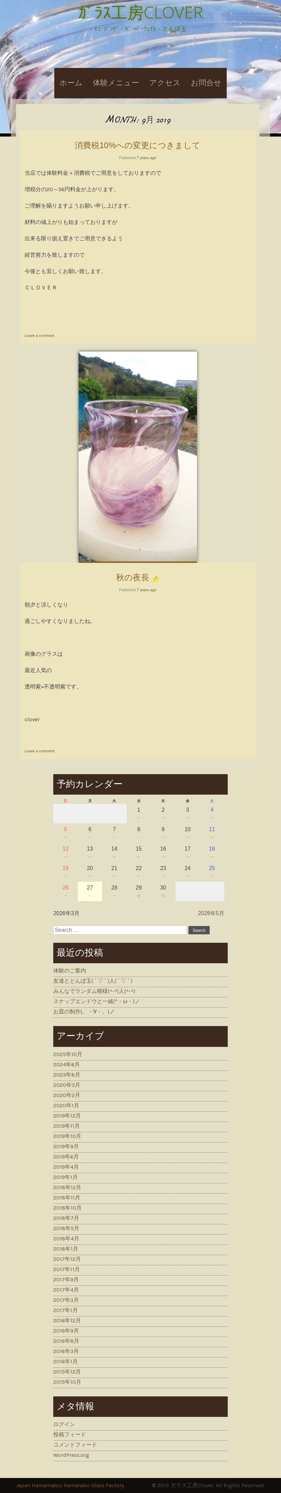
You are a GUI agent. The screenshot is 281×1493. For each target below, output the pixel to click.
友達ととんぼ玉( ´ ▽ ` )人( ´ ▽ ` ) (92, 981)
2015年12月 (67, 1371)
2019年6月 (66, 1156)
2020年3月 (66, 1085)
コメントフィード (75, 1444)
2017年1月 (65, 1310)
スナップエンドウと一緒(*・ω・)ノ (96, 1001)
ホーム (71, 83)
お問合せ (206, 83)
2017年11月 (66, 1269)
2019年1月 (65, 1177)
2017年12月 (67, 1259)
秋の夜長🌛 (137, 577)
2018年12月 (67, 1187)
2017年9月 (66, 1279)
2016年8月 (66, 1341)
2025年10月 (67, 1054)
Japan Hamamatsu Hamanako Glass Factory (70, 1485)
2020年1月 (66, 1105)
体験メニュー (116, 83)
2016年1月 (65, 1361)
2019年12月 (67, 1115)
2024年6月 (66, 1064)
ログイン (64, 1424)
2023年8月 (66, 1074)
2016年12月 (67, 1320)
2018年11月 (66, 1197)
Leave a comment (39, 335)
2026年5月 (211, 913)
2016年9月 (66, 1330)
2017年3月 (66, 1300)
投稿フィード (69, 1434)
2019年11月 (66, 1126)
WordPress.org (71, 1455)
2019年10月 (67, 1136)
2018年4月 (66, 1238)
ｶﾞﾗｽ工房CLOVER (140, 12)
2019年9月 (66, 1146)
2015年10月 (67, 1382)
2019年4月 (66, 1167)
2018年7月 (66, 1218)
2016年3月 (66, 1351)
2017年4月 (66, 1289)
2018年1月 (65, 1249)
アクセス (165, 83)
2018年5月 (66, 1228)
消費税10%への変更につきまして (137, 145)
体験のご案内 (69, 970)
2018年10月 (67, 1208)
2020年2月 (66, 1095)
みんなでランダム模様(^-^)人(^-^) (94, 991)
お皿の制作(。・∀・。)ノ (84, 1011)
